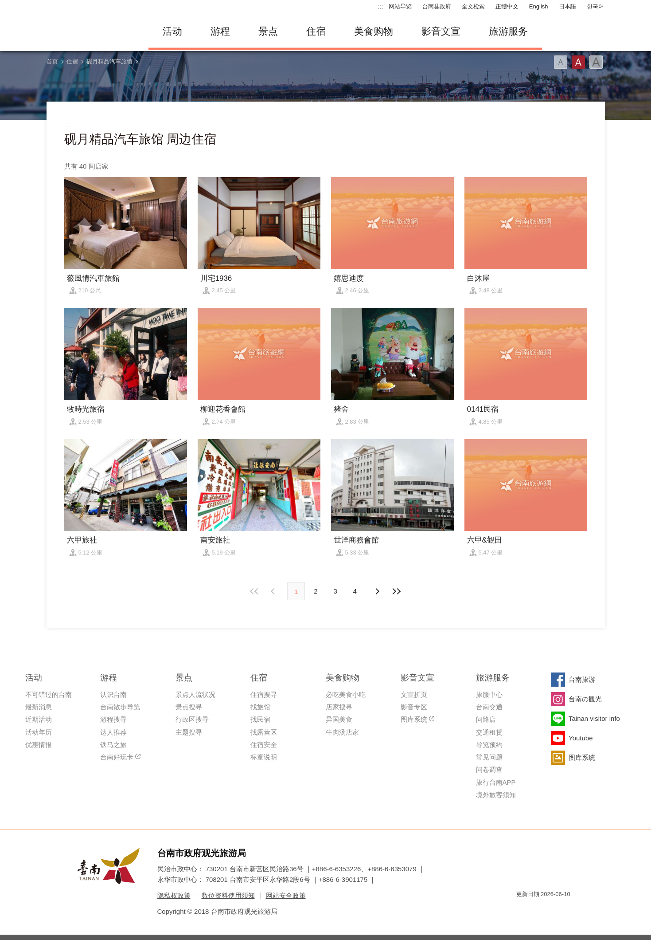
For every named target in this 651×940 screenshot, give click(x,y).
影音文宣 (440, 31)
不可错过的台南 (48, 694)
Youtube (581, 738)
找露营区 (263, 732)
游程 (220, 31)
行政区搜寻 (192, 719)
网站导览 (400, 6)
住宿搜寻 (263, 694)
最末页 (396, 591)
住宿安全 (263, 744)
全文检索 (473, 6)
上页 (377, 591)
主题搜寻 (188, 732)
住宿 (316, 31)
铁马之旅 (113, 744)
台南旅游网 (91, 31)
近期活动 (38, 719)
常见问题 (489, 757)
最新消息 (38, 707)
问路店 (486, 719)
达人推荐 (113, 732)
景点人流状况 (195, 694)
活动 (172, 31)
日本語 (567, 6)
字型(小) (560, 62)
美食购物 (373, 31)
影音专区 (414, 707)
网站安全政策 (286, 895)
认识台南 (113, 694)
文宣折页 (414, 694)
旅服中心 (489, 694)
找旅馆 (260, 707)
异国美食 (339, 719)
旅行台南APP (496, 782)
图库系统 (414, 719)
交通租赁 (489, 732)
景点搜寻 (188, 707)
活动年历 (38, 732)
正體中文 (506, 6)
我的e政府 (523, 910)
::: (380, 6)
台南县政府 (436, 6)
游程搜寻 (113, 719)
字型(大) (596, 62)
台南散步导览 (120, 707)
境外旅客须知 (496, 794)
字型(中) (578, 62)
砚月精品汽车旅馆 (109, 61)
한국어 (595, 6)
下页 (274, 591)
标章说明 (263, 757)
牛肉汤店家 (342, 732)
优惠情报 (38, 744)
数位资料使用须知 (228, 895)
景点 (268, 31)
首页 (52, 61)
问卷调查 (489, 769)
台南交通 (489, 707)
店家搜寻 (339, 707)
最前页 (254, 591)
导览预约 (489, 744)
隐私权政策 (174, 895)
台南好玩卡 (116, 757)
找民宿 (260, 719)
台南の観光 (585, 699)
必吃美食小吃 (346, 694)
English (538, 6)
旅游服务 (508, 31)
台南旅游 (582, 679)
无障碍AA (554, 910)
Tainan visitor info (594, 718)
